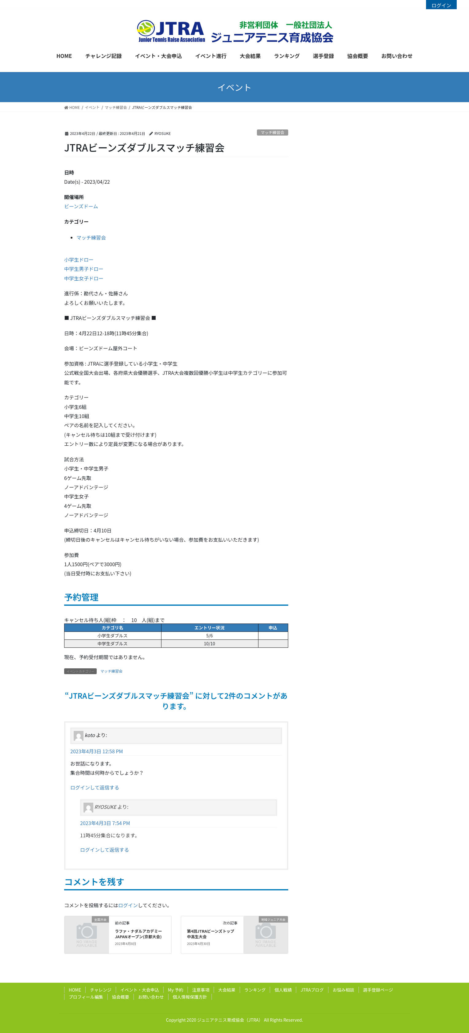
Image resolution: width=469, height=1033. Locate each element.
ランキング (255, 990)
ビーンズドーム (81, 206)
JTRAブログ (312, 990)
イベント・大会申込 (139, 990)
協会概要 (120, 997)
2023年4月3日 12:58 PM (96, 751)
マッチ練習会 (272, 132)
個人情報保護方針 (190, 997)
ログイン (441, 5)
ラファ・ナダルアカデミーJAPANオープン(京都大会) (138, 933)
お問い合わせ (151, 997)
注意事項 (200, 990)
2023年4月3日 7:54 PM (105, 823)
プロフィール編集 (86, 997)
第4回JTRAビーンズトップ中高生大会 (210, 933)
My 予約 (175, 990)
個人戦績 (283, 990)
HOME (75, 990)
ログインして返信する (94, 787)
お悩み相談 (343, 990)
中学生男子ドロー (83, 268)
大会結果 (226, 990)
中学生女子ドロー (83, 278)
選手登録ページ (378, 990)
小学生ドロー (79, 259)
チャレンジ (100, 990)
